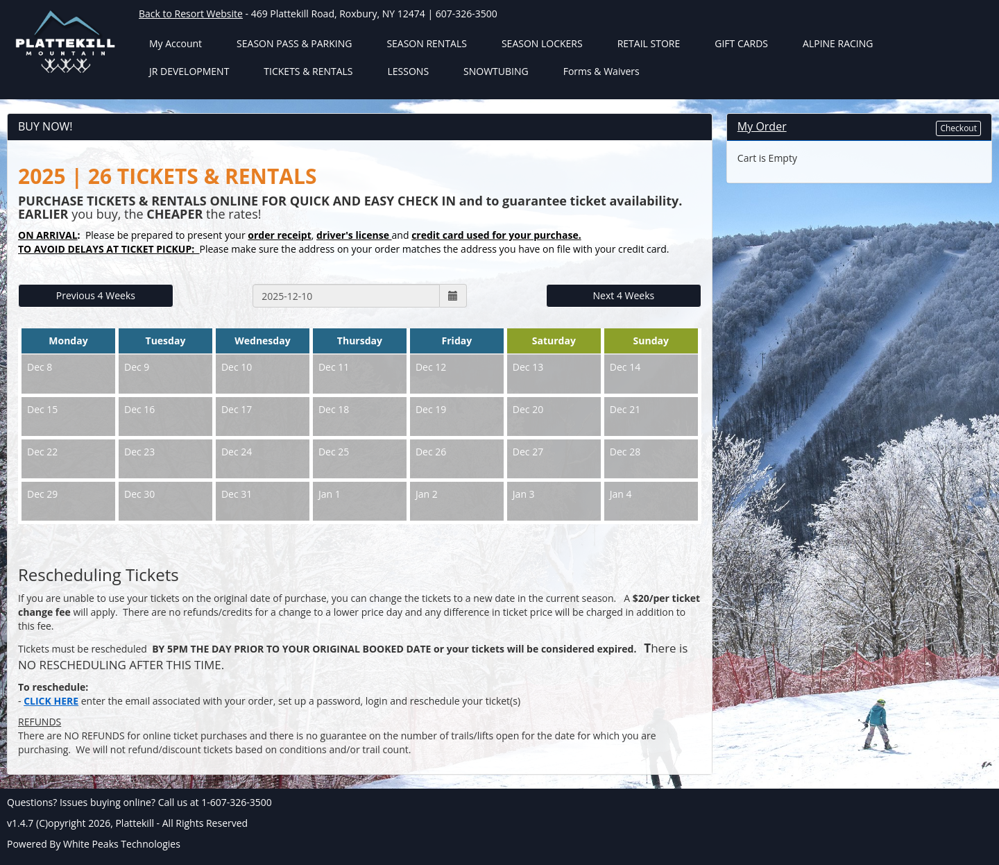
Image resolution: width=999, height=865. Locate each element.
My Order (762, 126)
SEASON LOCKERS (542, 43)
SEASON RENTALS (426, 43)
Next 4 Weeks (624, 295)
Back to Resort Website (191, 13)
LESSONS (408, 71)
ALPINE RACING (838, 43)
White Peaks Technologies (121, 843)
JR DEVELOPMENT (189, 71)
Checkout (958, 128)
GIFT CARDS (741, 43)
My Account (175, 43)
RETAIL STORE (649, 43)
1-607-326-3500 (236, 802)
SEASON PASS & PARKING (294, 43)
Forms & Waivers (601, 71)
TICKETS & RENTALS (308, 71)
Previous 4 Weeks (95, 295)
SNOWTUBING (496, 71)
